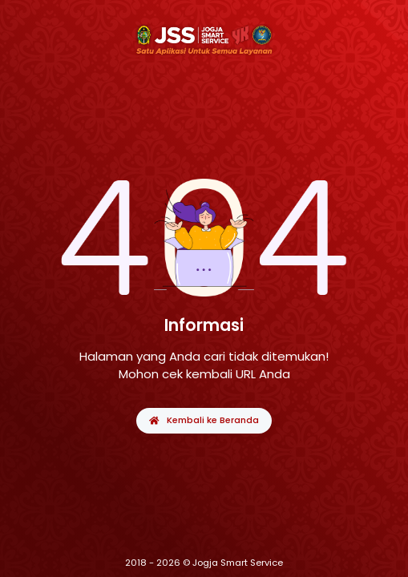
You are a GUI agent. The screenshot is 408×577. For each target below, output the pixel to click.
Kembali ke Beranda (203, 420)
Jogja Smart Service (237, 562)
